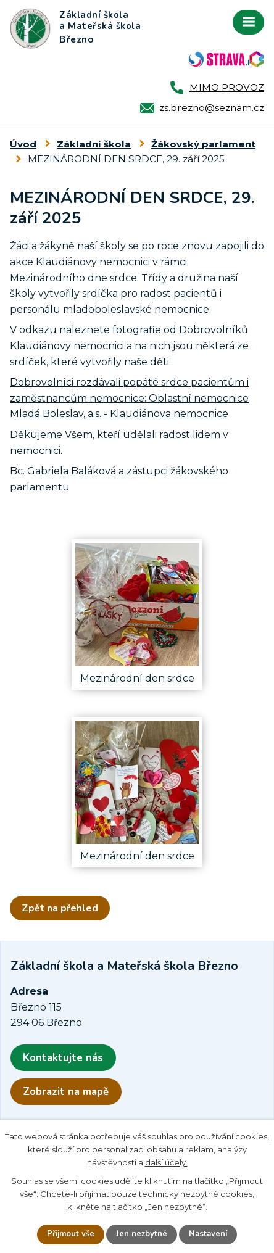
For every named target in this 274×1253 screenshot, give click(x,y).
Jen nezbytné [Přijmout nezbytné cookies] (141, 1233)
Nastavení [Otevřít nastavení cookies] (208, 1233)
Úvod (23, 144)
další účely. (166, 1162)
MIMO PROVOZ (226, 87)
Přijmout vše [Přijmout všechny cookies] (70, 1233)
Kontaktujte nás (63, 1058)
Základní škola (94, 144)
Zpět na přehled (60, 908)
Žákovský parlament (203, 144)
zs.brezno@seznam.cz (211, 108)
